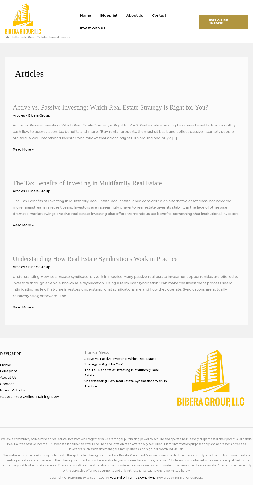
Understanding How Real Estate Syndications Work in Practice (99, 258)
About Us (129, 15)
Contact (151, 15)
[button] (222, 22)
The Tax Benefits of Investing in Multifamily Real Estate (91, 183)
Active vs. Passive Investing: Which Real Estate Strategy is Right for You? (115, 107)
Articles (19, 115)
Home (84, 15)
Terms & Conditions (141, 477)
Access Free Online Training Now (29, 396)
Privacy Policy (116, 477)
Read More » (24, 149)
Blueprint (105, 15)
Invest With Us (91, 28)
